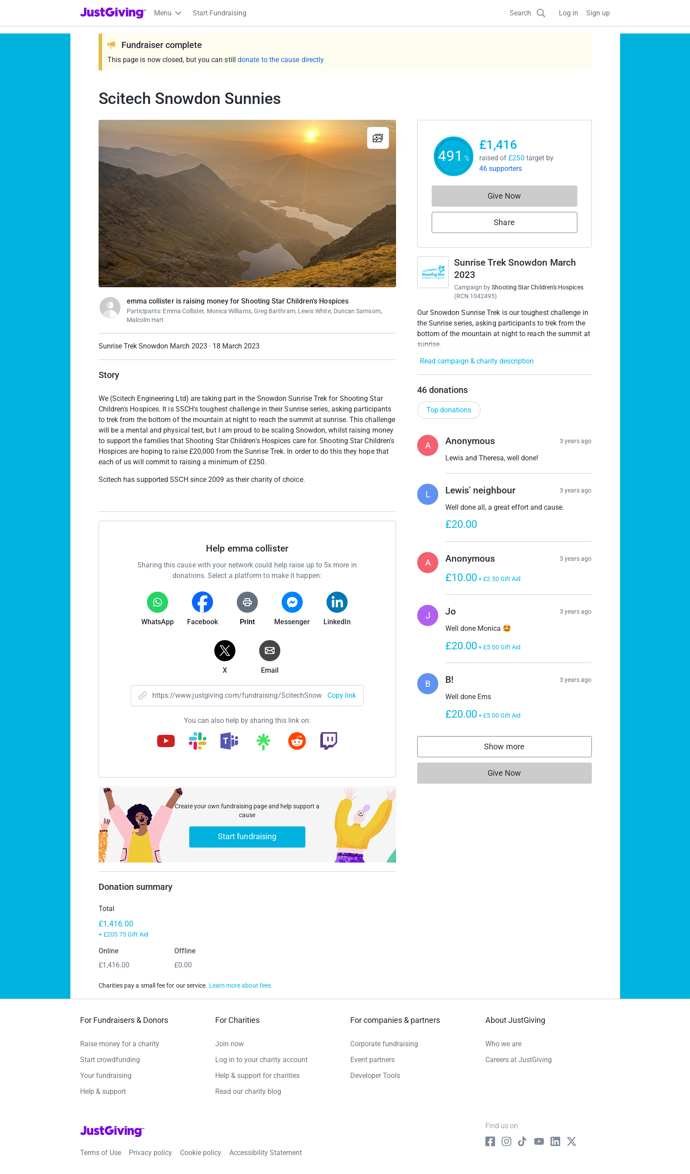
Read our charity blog (248, 1091)
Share (504, 222)
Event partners (372, 1059)
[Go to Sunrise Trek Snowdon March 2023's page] (433, 272)
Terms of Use (100, 1152)
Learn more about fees (240, 985)
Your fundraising (106, 1075)
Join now (229, 1044)
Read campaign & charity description (477, 361)
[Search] (527, 13)
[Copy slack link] (197, 742)
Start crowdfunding (110, 1059)
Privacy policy (150, 1152)
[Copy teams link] (229, 742)
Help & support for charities (257, 1075)
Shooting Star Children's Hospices (537, 287)
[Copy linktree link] (263, 744)
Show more (513, 749)
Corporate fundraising (384, 1044)
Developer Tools (375, 1075)
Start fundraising (247, 836)
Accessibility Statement (265, 1152)
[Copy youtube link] (166, 742)
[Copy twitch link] (329, 742)
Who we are (503, 1044)
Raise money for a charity (119, 1044)
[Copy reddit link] (297, 742)
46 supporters (500, 168)
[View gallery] (378, 138)
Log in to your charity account (261, 1059)
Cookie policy (200, 1152)
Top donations (448, 410)
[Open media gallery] (247, 203)
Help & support (103, 1091)
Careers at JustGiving (518, 1059)
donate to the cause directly (281, 60)
